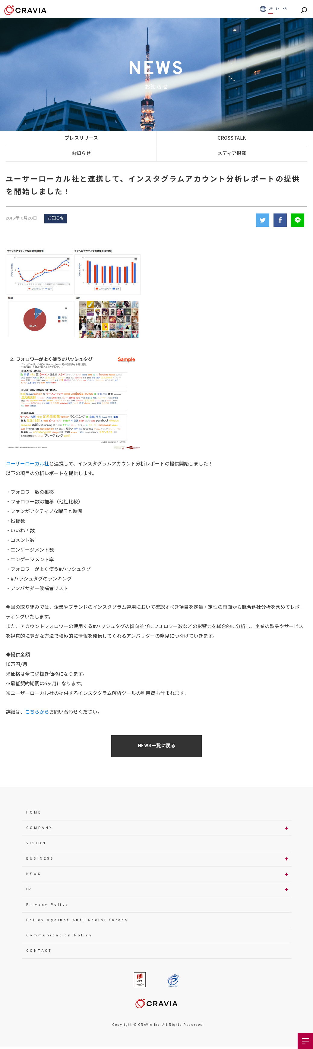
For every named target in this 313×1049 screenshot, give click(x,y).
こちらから (37, 712)
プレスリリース (81, 138)
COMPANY (39, 828)
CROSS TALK (232, 138)
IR (29, 889)
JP (271, 9)
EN (278, 9)
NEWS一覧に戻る (156, 746)
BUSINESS (40, 858)
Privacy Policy (47, 904)
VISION (36, 843)
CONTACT (39, 950)
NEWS (34, 874)
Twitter (262, 220)
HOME (34, 812)
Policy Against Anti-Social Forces (77, 920)
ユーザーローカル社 (27, 464)
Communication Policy (59, 935)
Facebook (280, 220)
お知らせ (81, 154)
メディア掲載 (231, 154)
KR (285, 9)
